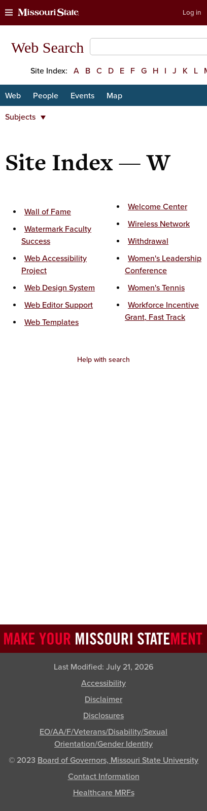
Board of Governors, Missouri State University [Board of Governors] (118, 760)
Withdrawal (148, 241)
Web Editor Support (58, 305)
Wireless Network (159, 224)
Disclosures (103, 716)
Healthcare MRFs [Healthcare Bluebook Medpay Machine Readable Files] (103, 793)
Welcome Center (157, 207)
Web (13, 96)
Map (114, 96)
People (45, 96)
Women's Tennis (156, 288)
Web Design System (59, 288)
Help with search (103, 359)
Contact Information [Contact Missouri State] (104, 776)
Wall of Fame (47, 212)
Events (82, 96)
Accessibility (103, 683)
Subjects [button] (25, 117)
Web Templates (51, 322)
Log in (192, 13)
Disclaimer (103, 699)
